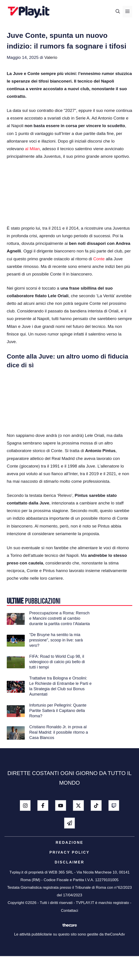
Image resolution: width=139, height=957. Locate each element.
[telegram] (69, 823)
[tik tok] (96, 805)
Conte (99, 258)
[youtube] (60, 805)
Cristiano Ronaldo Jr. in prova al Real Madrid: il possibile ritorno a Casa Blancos (58, 732)
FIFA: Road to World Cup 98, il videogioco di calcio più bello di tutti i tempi (57, 661)
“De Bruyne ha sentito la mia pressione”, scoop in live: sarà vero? (56, 640)
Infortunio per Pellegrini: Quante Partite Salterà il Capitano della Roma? (57, 710)
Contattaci (69, 910)
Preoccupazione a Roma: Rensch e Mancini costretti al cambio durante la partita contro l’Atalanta (59, 618)
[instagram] (25, 805)
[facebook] (42, 805)
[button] (118, 11)
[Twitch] (113, 805)
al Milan (32, 148)
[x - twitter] (78, 805)
